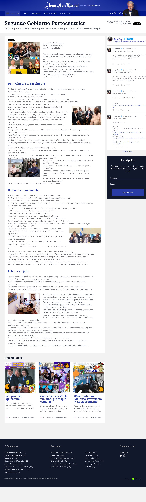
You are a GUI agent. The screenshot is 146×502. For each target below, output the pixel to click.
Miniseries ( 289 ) (58, 455)
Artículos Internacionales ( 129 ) (64, 464)
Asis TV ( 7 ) (90, 466)
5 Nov (135, 70)
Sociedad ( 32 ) (91, 455)
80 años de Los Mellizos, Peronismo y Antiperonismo (88, 398)
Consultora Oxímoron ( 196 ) (62, 458)
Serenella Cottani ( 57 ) (14, 464)
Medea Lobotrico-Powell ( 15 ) (17, 469)
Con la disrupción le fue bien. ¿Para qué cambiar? (54, 398)
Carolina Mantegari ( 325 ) (15, 455)
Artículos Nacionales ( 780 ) (62, 452)
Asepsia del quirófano (14, 397)
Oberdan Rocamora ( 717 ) (15, 452)
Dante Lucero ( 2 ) (12, 472)
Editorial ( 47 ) (91, 452)
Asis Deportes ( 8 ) (92, 464)
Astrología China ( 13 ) (94, 461)
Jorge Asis (116, 48)
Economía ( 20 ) (91, 458)
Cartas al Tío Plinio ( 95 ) (61, 466)
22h (135, 48)
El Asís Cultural (66, 15)
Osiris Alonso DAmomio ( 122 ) (17, 461)
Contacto (124, 452)
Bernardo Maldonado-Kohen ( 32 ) (19, 466)
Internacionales (50, 15)
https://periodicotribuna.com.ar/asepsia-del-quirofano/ (129, 138)
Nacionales (35, 15)
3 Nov (135, 91)
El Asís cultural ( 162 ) (59, 461)
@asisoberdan (127, 48)
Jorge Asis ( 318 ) (11, 458)
